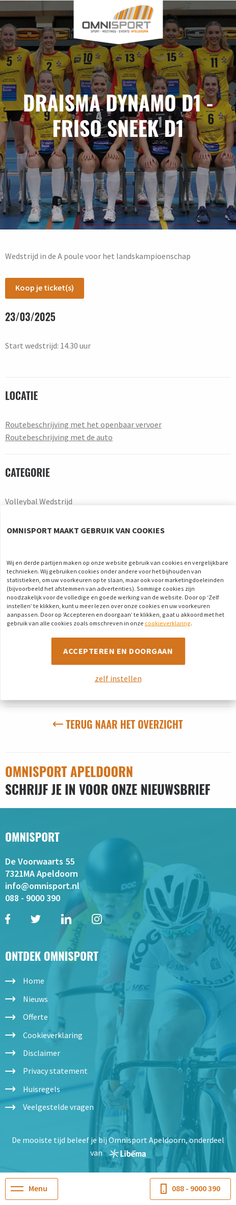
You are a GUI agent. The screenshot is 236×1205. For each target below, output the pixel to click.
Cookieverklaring (53, 1035)
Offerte (35, 1017)
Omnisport (118, 19)
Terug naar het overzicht (117, 724)
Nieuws (35, 999)
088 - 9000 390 (32, 898)
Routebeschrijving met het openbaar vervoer (83, 424)
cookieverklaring (168, 622)
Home (33, 981)
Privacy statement (55, 1071)
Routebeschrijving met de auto (59, 437)
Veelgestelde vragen (58, 1107)
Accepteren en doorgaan (118, 650)
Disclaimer (41, 1053)
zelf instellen (118, 678)
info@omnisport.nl (42, 886)
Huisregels (41, 1089)
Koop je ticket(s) (44, 287)
